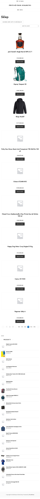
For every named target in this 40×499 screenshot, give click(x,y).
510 (19, 327)
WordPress (31, 494)
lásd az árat (20, 61)
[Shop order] (29, 26)
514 (31, 327)
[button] (20, 10)
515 (34, 327)
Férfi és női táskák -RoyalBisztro (20, 5)
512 (25, 327)
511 (22, 327)
